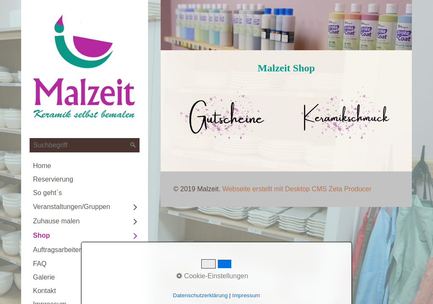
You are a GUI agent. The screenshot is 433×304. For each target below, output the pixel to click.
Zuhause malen (56, 221)
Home (42, 165)
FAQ (40, 263)
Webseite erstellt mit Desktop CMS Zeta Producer (297, 189)
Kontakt (44, 290)
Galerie (44, 277)
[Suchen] (133, 145)
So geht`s (47, 192)
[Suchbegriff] (85, 145)
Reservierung (53, 179)
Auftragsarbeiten (57, 249)
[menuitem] (85, 166)
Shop (41, 235)
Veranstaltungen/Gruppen (71, 206)
